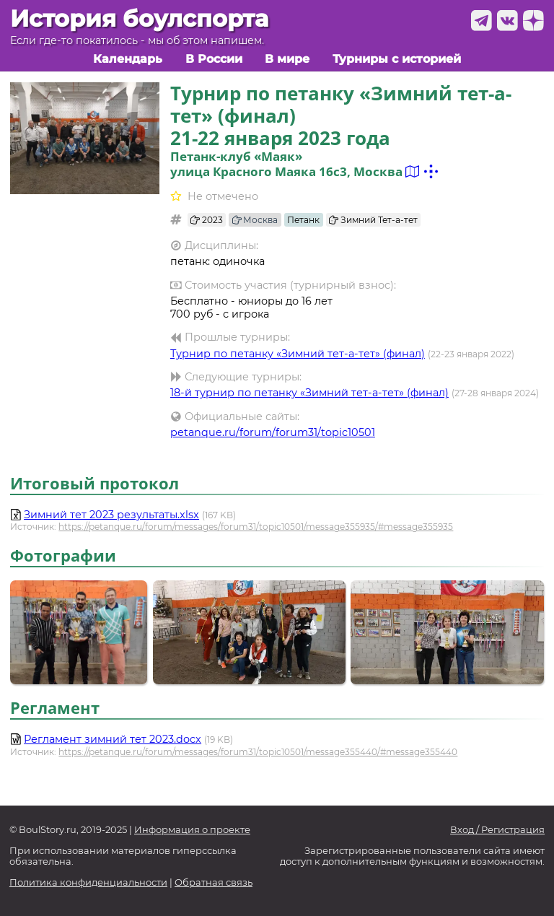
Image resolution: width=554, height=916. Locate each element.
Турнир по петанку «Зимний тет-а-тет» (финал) (297, 353)
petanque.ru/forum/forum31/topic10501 (272, 432)
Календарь (127, 59)
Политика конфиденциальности (88, 882)
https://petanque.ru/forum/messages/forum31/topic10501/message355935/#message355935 (255, 526)
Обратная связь (213, 882)
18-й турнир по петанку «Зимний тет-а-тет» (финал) (309, 392)
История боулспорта (139, 18)
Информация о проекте (192, 829)
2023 (206, 219)
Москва (255, 219)
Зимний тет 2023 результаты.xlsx (111, 514)
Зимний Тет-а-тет (373, 219)
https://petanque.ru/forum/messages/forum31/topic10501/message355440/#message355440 (257, 751)
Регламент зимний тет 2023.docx (112, 739)
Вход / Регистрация (497, 829)
